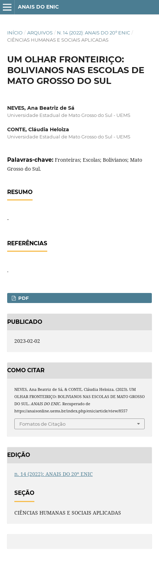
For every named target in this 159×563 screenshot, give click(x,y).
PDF (23, 298)
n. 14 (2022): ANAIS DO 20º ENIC (93, 33)
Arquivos (40, 33)
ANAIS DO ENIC (38, 7)
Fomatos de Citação (42, 424)
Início (15, 33)
